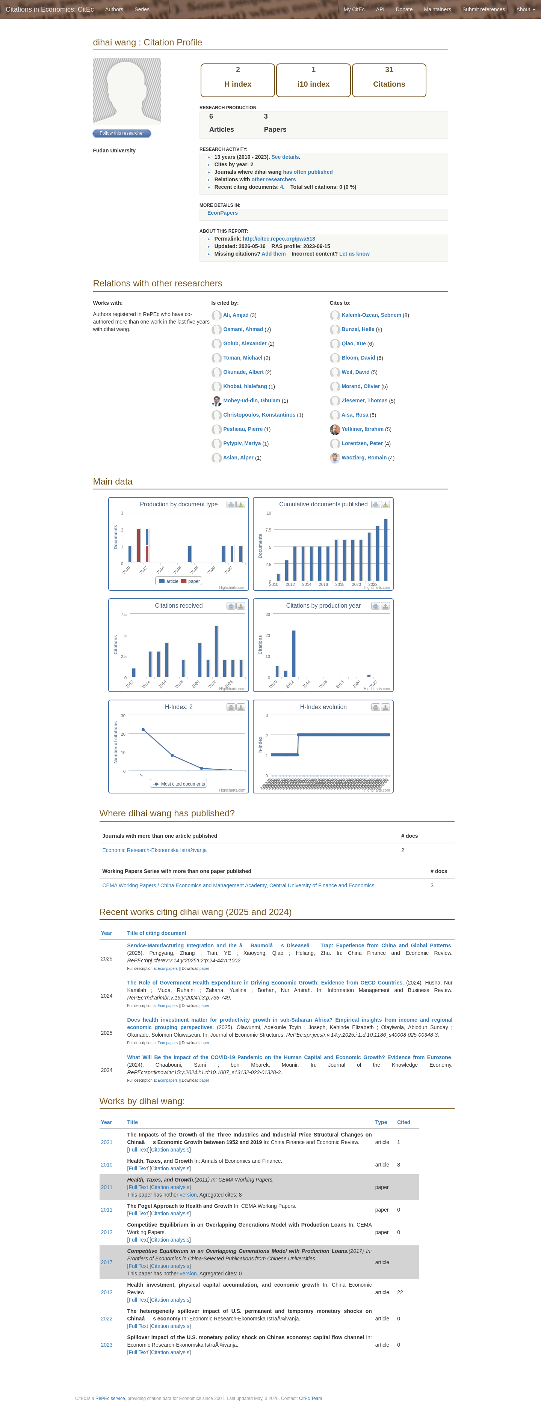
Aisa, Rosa (355, 415)
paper (204, 968)
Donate (404, 9)
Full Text (138, 1150)
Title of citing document (160, 933)
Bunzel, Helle (358, 329)
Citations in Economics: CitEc (50, 9)
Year (110, 933)
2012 (107, 1232)
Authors (114, 9)
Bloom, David (358, 358)
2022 (107, 1319)
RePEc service (110, 1398)
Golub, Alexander (244, 343)
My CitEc (354, 9)
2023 (107, 1345)
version (188, 1195)
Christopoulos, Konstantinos (259, 415)
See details (285, 157)
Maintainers (437, 9)
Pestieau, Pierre (243, 429)
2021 (107, 1142)
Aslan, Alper (238, 458)
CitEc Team (310, 1398)
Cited (407, 1122)
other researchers (273, 179)
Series (142, 9)
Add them (273, 254)
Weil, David (355, 372)
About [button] (526, 9)
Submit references (483, 9)
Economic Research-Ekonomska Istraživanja (155, 850)
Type (384, 1122)
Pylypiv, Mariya (242, 443)
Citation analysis (170, 1150)
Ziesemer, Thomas (364, 400)
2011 (107, 1187)
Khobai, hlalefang (245, 386)
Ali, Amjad (236, 315)
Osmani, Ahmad (243, 329)
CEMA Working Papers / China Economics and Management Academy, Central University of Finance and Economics (239, 885)
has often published (308, 172)
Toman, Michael (242, 358)
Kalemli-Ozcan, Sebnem (371, 315)
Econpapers (167, 968)
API (380, 9)
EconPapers (222, 213)
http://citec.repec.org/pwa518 (279, 239)
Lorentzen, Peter (362, 443)
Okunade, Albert (243, 372)
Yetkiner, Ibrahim (363, 429)
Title (136, 1122)
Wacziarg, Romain (364, 458)
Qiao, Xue (354, 343)
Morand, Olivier (361, 386)
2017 (107, 1262)
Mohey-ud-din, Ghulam (251, 400)
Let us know (354, 254)
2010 (107, 1165)
